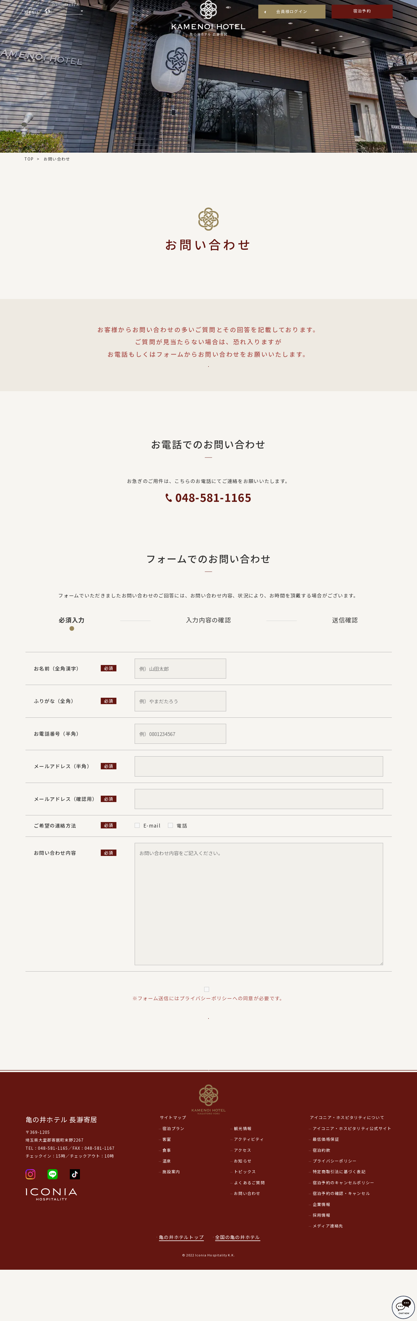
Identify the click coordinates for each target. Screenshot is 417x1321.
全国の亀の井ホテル (241, 1288)
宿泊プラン (173, 1179)
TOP (29, 159)
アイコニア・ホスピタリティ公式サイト (352, 1179)
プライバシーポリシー (213, 1005)
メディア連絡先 (328, 1277)
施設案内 (171, 1223)
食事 (166, 1201)
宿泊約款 (321, 1201)
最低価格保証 (326, 1191)
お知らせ (243, 1212)
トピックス (245, 1223)
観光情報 (243, 1179)
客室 (166, 1191)
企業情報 (321, 1255)
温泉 (166, 1212)
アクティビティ (249, 1191)
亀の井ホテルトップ (181, 1288)
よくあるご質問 (208, 374)
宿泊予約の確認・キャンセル (341, 1245)
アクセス (242, 1201)
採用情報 (321, 1266)
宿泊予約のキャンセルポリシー (344, 1234)
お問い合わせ (247, 1245)
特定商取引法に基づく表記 (339, 1223)
